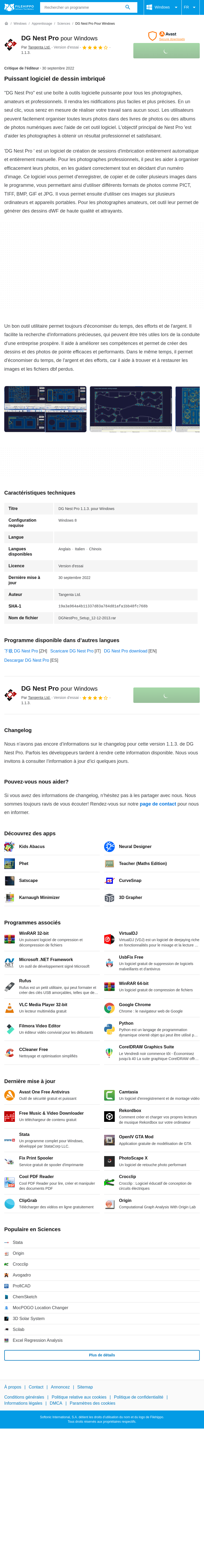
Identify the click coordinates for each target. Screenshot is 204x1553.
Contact (36, 1387)
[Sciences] (63, 23)
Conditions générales (24, 1397)
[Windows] (20, 23)
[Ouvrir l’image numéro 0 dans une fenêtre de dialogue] (45, 409)
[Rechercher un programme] (127, 7)
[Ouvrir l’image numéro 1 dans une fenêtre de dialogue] (131, 409)
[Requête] (89, 7)
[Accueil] (6, 23)
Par (35, 47)
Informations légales (23, 1403)
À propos (12, 1387)
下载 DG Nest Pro (21, 651)
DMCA (56, 1403)
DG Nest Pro (59, 38)
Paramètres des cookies (93, 1403)
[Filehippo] (19, 7)
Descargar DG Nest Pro (26, 660)
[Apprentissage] (42, 23)
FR (190, 7)
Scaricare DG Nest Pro (72, 651)
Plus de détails (102, 1355)
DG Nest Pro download (125, 651)
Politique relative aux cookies (79, 1397)
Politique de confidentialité (138, 1397)
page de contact (158, 804)
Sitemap (85, 1387)
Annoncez (60, 1387)
